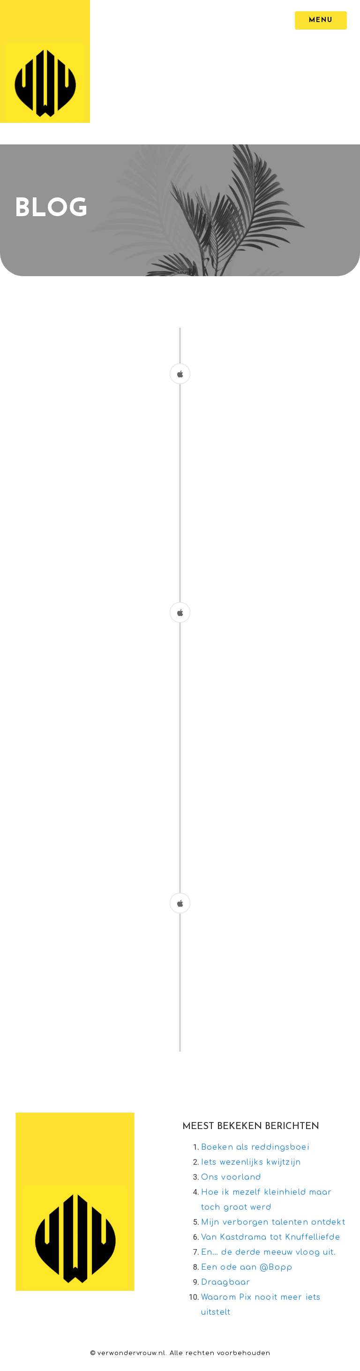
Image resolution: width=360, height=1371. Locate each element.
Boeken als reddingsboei (255, 1147)
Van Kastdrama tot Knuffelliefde (270, 1237)
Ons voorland (231, 1177)
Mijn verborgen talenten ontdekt (273, 1222)
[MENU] (321, 20)
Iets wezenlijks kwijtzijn (251, 1162)
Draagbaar (225, 1282)
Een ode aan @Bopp (246, 1267)
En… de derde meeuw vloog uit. (268, 1252)
